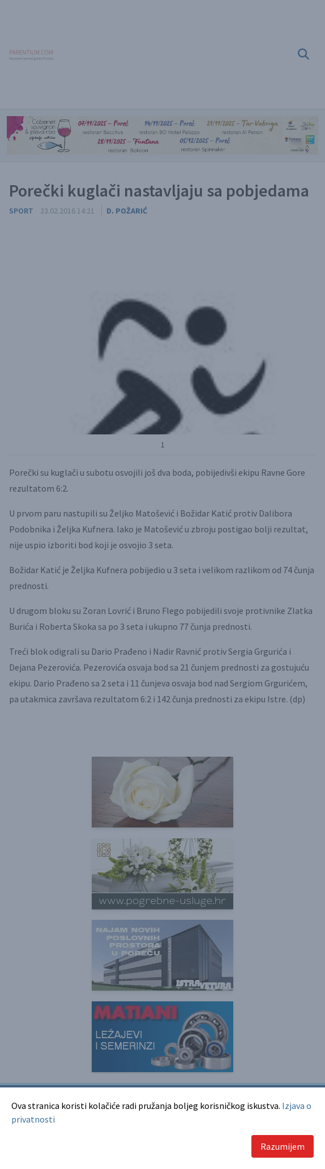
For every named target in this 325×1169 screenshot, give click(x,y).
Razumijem (282, 1146)
